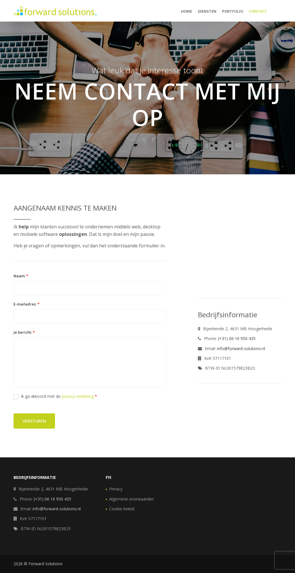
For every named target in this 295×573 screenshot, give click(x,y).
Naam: (21, 275)
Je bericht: (24, 332)
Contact (258, 11)
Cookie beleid (121, 508)
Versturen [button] (34, 421)
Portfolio (232, 11)
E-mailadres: (26, 304)
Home (186, 11)
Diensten (207, 11)
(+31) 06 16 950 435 (237, 338)
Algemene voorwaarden (131, 499)
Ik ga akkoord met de (55, 396)
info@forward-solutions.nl (241, 348)
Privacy (115, 489)
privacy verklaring (78, 396)
